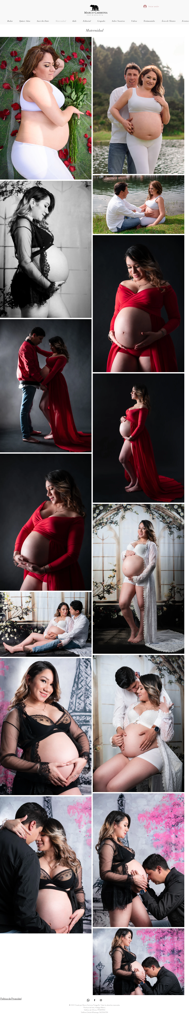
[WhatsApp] (88, 1000)
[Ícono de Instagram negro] (101, 1000)
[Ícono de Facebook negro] (94, 1000)
